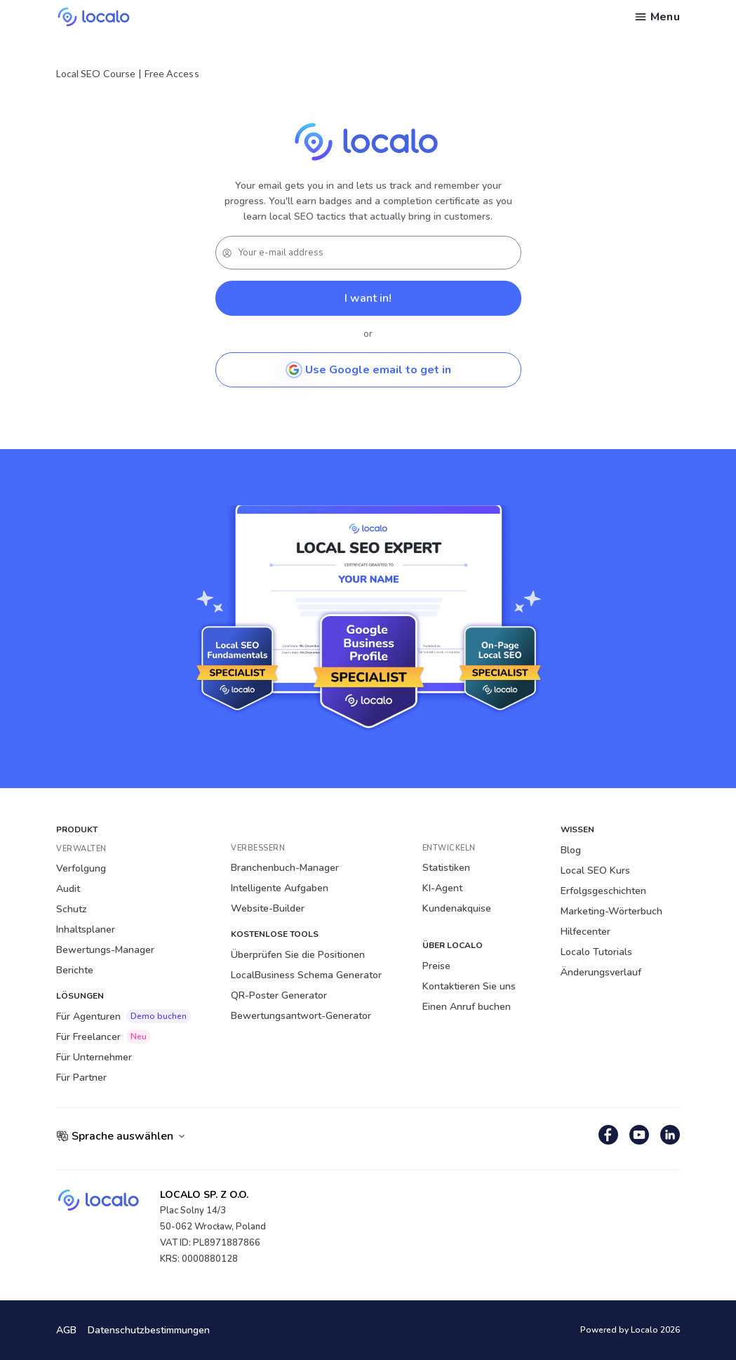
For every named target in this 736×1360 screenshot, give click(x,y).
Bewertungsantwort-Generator (301, 1015)
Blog (571, 850)
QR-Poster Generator (279, 995)
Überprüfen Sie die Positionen (298, 954)
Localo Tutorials (596, 952)
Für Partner (81, 1077)
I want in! (368, 298)
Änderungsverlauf (601, 972)
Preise (436, 966)
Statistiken (446, 867)
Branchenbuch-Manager (285, 867)
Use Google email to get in (368, 369)
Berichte (74, 970)
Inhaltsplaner (85, 929)
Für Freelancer (103, 1036)
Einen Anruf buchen (466, 1006)
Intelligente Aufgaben (279, 888)
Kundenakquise (456, 908)
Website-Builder (268, 908)
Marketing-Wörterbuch (611, 911)
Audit (68, 888)
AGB (66, 1330)
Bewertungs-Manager (105, 949)
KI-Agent (442, 888)
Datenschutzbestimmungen (149, 1330)
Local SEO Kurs (595, 870)
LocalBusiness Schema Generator (306, 975)
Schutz (71, 909)
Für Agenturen (123, 1016)
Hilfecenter (585, 931)
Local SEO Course (95, 73)
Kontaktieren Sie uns (469, 986)
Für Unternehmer (94, 1057)
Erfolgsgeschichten (603, 891)
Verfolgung (81, 868)
